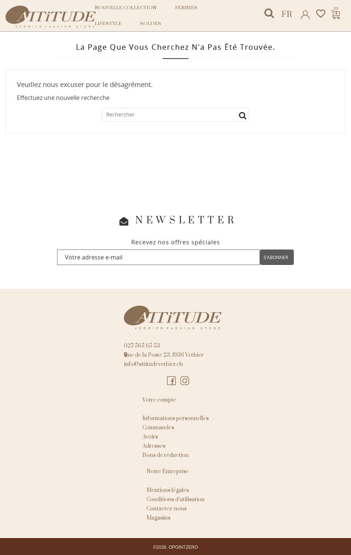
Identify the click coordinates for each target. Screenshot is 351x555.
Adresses (153, 446)
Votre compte (159, 400)
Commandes (158, 427)
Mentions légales (167, 490)
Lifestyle (108, 24)
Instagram (185, 381)
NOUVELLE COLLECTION (126, 8)
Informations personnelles (175, 418)
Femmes (186, 8)
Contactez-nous (166, 508)
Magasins (158, 517)
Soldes (150, 24)
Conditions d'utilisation (175, 499)
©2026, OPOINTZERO (175, 547)
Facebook (172, 381)
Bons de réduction (165, 455)
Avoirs (150, 436)
